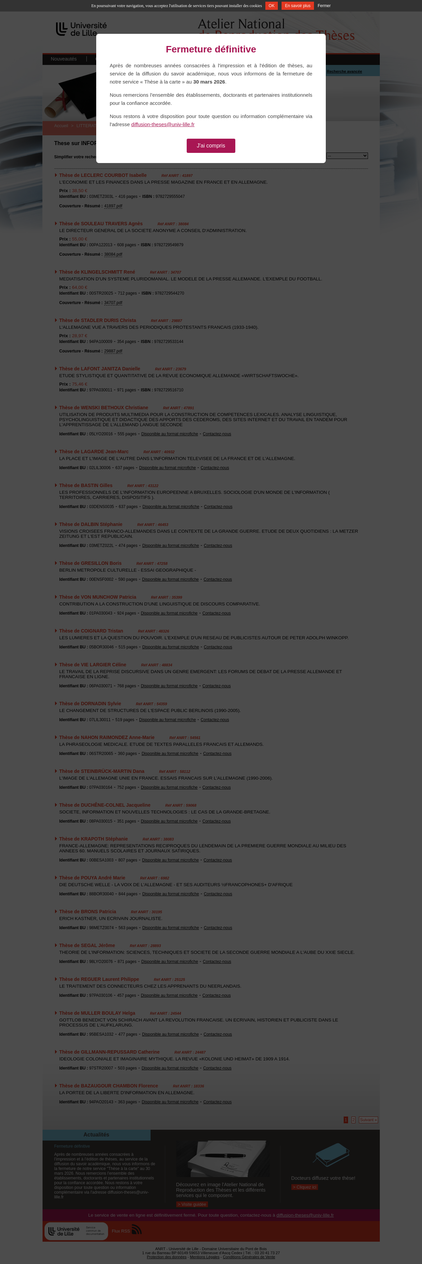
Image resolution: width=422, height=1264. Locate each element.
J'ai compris (211, 145)
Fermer (324, 5)
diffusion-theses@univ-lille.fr (163, 124)
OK (271, 5)
